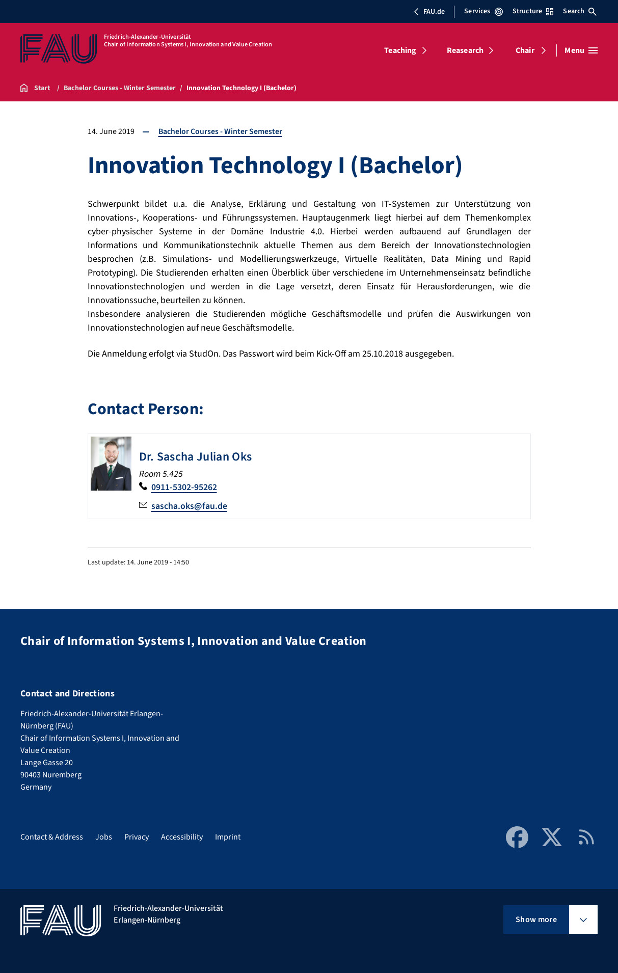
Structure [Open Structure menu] (533, 11)
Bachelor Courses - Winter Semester (220, 131)
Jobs (103, 836)
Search (580, 11)
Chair (525, 50)
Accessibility (182, 836)
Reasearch (465, 50)
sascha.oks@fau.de (189, 505)
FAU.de (429, 12)
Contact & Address (51, 836)
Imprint (227, 836)
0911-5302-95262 (184, 486)
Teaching (400, 50)
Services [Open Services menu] (483, 11)
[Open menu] (581, 50)
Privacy (136, 836)
